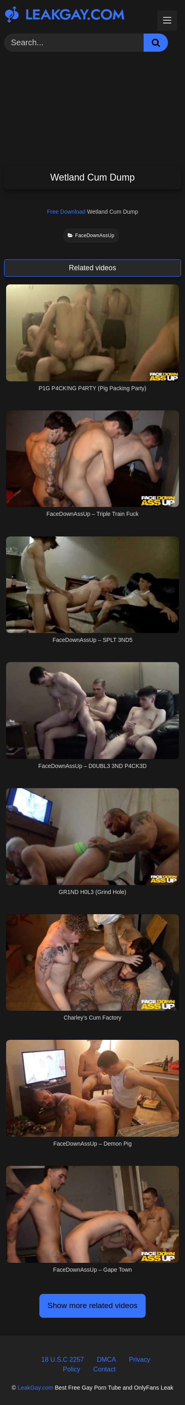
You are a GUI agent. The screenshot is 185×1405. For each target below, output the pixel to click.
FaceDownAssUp (91, 235)
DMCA (106, 1359)
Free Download (66, 211)
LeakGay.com (35, 1387)
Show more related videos (92, 1305)
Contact (104, 1369)
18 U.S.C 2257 (62, 1359)
